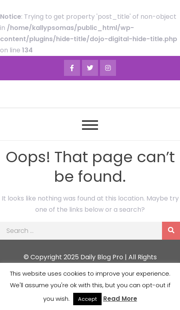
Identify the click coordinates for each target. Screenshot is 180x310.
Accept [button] (87, 299)
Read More (120, 298)
